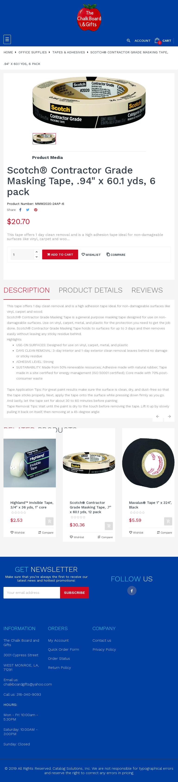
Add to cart (60, 254)
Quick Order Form (63, 649)
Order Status (59, 658)
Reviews (147, 290)
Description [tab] (26, 290)
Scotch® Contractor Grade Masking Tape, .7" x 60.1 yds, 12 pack (90, 507)
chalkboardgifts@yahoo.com (27, 684)
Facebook (131, 590)
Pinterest (35, 210)
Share (20, 210)
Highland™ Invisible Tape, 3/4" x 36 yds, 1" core (31, 505)
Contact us (101, 640)
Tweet (27, 210)
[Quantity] (22, 254)
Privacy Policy (104, 649)
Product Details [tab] (91, 290)
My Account (58, 640)
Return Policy (59, 667)
